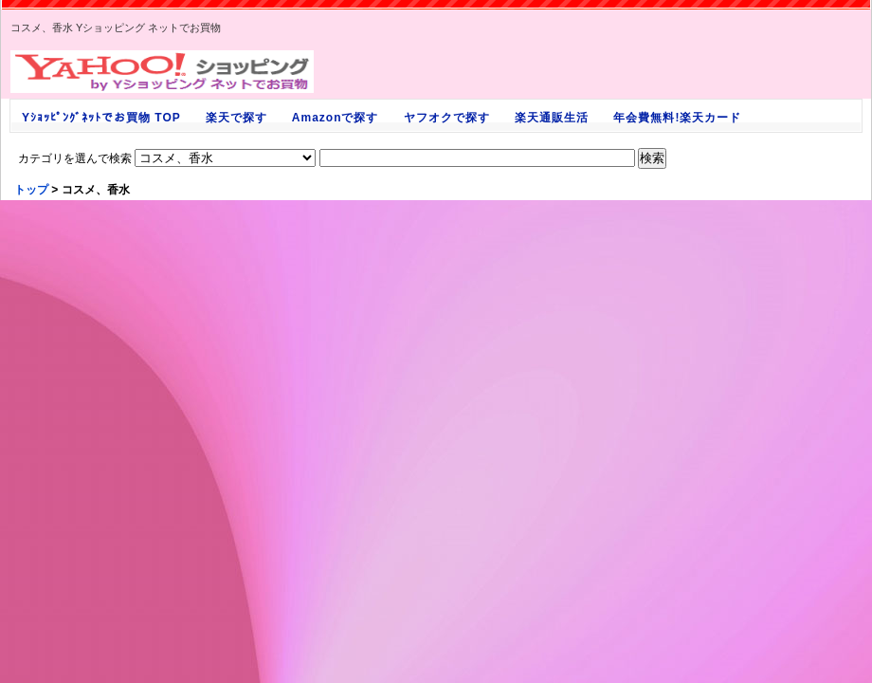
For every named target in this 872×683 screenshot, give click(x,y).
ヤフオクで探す (446, 117)
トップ (31, 189)
